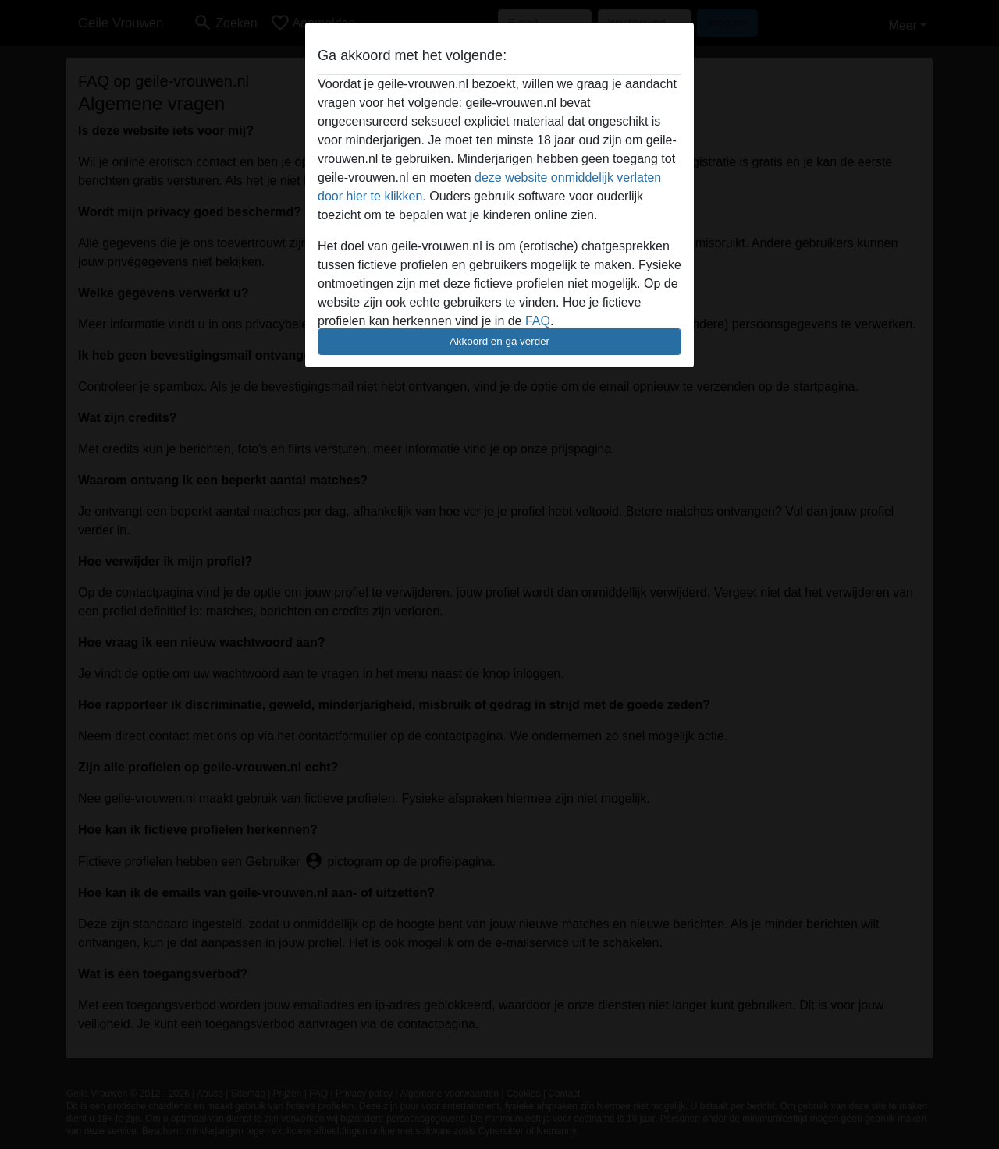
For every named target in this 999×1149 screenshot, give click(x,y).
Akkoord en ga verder (499, 341)
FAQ (537, 321)
